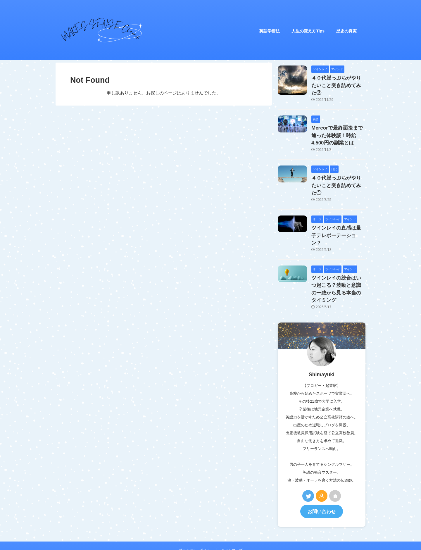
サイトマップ (231, 510)
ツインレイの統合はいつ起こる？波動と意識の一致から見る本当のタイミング (338, 254)
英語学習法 (269, 31)
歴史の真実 (346, 31)
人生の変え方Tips (308, 31)
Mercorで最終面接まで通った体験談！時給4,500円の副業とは (337, 125)
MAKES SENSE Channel (229, 526)
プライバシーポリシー (196, 510)
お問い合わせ (321, 471)
